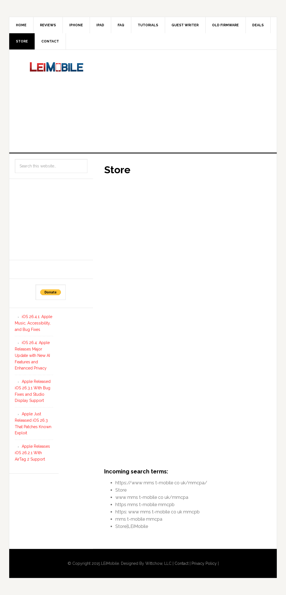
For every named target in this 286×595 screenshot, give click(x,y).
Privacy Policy (204, 563)
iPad (100, 25)
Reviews (48, 25)
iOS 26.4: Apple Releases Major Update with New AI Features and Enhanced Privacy (32, 355)
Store (22, 41)
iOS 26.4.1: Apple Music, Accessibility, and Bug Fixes (33, 323)
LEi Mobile (56, 73)
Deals (258, 25)
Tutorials (148, 25)
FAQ (121, 25)
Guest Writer (185, 25)
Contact (50, 41)
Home (21, 25)
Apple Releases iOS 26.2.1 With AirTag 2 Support (32, 452)
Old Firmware (225, 25)
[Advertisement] (195, 100)
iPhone (76, 25)
